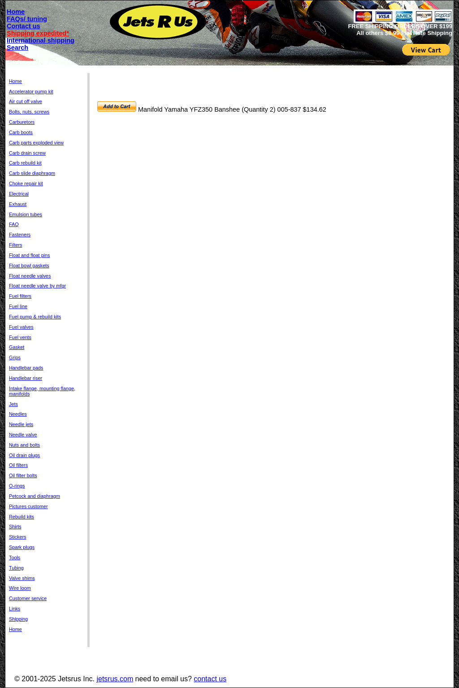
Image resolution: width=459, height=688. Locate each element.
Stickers (17, 537)
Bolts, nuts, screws (29, 111)
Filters (15, 245)
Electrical (19, 193)
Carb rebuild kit (25, 162)
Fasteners (19, 234)
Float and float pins (29, 255)
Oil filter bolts (23, 475)
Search (17, 47)
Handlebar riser (25, 378)
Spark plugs (22, 547)
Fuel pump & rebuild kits (35, 316)
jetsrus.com (114, 679)
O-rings (17, 485)
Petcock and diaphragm (34, 496)
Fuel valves (21, 327)
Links (14, 608)
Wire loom (20, 588)
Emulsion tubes (25, 214)
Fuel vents (20, 337)
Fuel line (18, 306)
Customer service (28, 598)
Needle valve (23, 434)
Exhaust (17, 204)
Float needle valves (30, 276)
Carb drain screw (27, 153)
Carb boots (21, 132)
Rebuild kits (21, 516)
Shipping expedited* (38, 33)
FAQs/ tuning (27, 18)
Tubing (16, 567)
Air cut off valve (25, 101)
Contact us (23, 26)
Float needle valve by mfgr (37, 285)
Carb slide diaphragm (32, 173)
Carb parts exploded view (36, 142)
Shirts (15, 526)
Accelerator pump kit (31, 91)
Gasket (16, 347)
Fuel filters (20, 296)
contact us (210, 679)
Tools (14, 557)
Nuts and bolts (24, 445)
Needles (18, 414)
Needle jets (21, 424)
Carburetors (22, 122)
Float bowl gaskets (29, 265)
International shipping (40, 40)
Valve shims (22, 578)
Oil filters (18, 465)
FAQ (14, 224)
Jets (13, 404)
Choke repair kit (26, 183)
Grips (15, 357)
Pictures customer (28, 506)
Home (16, 11)
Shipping (18, 619)
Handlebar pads (26, 367)
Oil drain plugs (24, 455)
